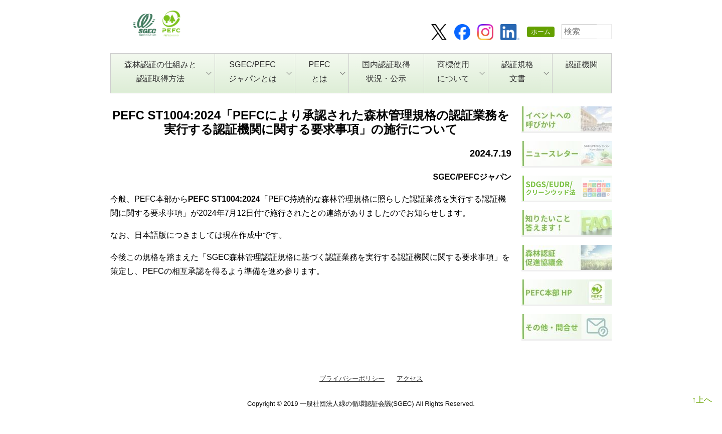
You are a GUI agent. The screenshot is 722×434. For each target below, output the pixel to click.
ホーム (541, 32)
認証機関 (582, 64)
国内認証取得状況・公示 (386, 71)
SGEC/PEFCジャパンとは (260, 71)
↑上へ (702, 399)
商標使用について (461, 71)
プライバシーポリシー (352, 378)
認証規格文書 (525, 71)
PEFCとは (327, 71)
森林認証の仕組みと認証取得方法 (168, 71)
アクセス (410, 378)
